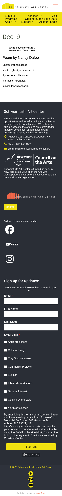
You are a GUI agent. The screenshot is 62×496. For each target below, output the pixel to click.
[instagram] (30, 480)
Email (7, 295)
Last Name (11, 321)
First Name (11, 308)
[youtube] (30, 485)
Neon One (40, 493)
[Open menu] (55, 6)
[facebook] (30, 474)
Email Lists (11, 334)
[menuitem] (11, 16)
